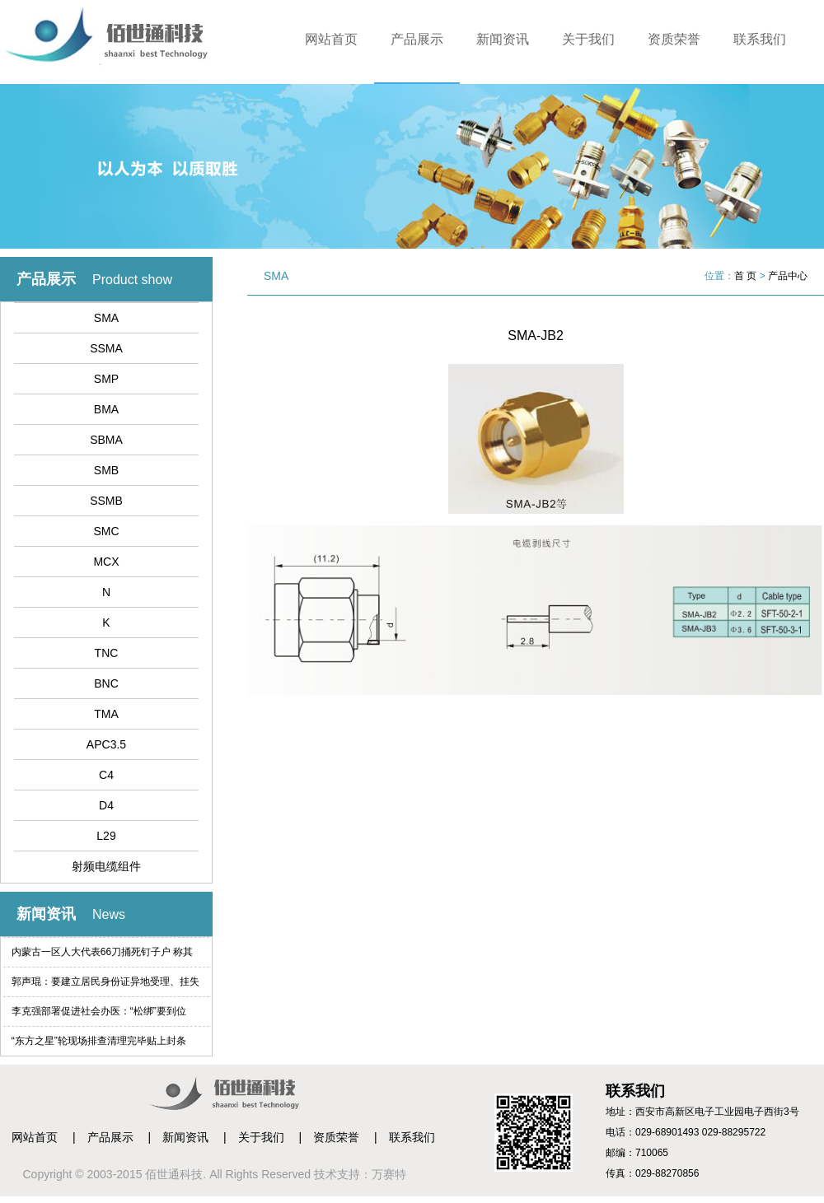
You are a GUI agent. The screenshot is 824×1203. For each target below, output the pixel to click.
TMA (106, 713)
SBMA (106, 439)
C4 (106, 774)
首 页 (745, 276)
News (108, 914)
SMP (106, 378)
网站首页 (331, 39)
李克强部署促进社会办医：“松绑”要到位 (99, 1011)
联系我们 (759, 39)
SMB (106, 470)
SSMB (106, 500)
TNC (107, 653)
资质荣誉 (674, 39)
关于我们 (588, 39)
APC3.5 (106, 744)
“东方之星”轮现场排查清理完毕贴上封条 (99, 1041)
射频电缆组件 (106, 866)
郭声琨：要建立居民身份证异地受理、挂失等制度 (105, 986)
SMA (106, 317)
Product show (132, 280)
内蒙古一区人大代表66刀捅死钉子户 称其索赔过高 (103, 956)
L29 (105, 835)
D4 (106, 805)
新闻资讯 (502, 39)
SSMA (106, 348)
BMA (106, 409)
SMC (106, 531)
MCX (106, 561)
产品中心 (788, 276)
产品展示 (417, 39)
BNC (106, 683)
